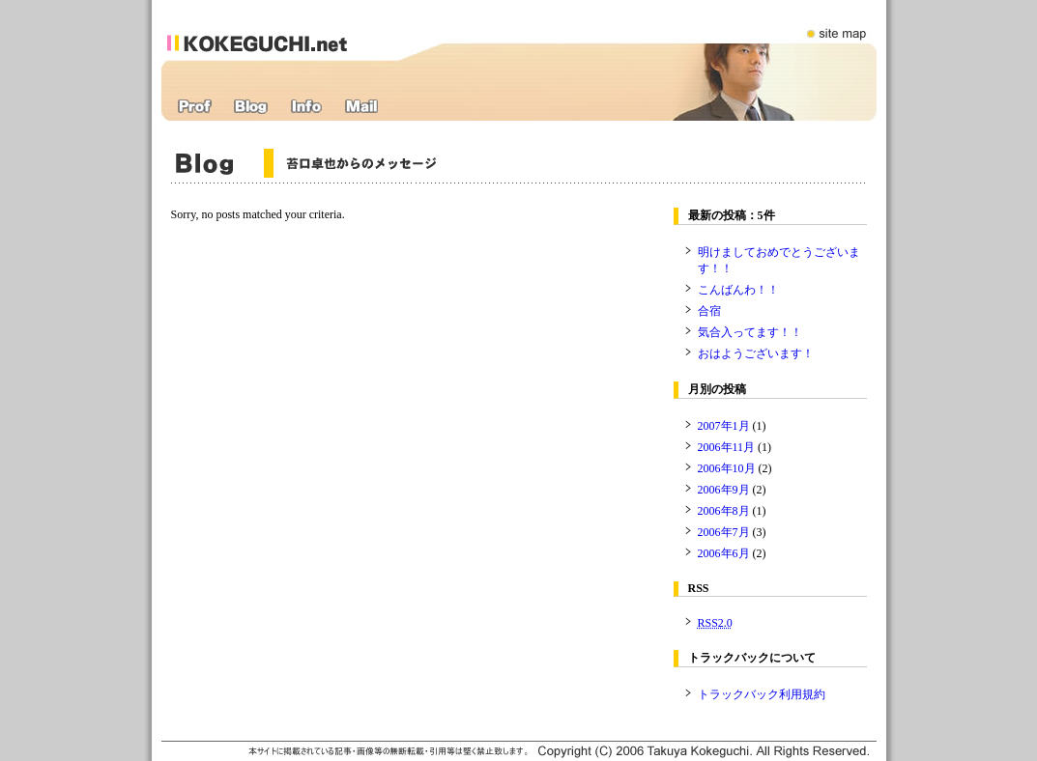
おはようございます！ (756, 353)
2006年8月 (724, 511)
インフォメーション (306, 106)
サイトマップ (838, 21)
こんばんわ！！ (738, 289)
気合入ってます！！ (750, 332)
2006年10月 (727, 468)
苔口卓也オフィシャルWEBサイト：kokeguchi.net (279, 30)
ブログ (251, 106)
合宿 (709, 311)
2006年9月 (724, 489)
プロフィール (195, 106)
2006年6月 (724, 553)
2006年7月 (724, 532)
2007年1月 (724, 426)
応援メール (361, 106)
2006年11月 (727, 447)
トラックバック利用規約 (761, 694)
